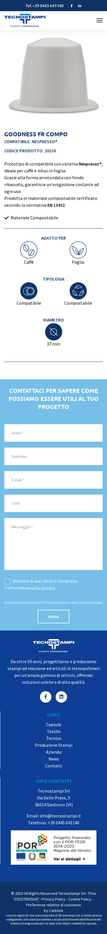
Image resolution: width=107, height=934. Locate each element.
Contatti (53, 766)
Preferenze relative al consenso (53, 904)
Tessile (53, 731)
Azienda (53, 752)
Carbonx (56, 910)
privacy (48, 588)
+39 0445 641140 (48, 5)
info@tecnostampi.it (60, 816)
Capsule (53, 724)
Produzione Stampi (53, 745)
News (54, 759)
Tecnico (53, 738)
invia (53, 616)
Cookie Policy (79, 899)
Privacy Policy (61, 602)
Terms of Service (80, 602)
